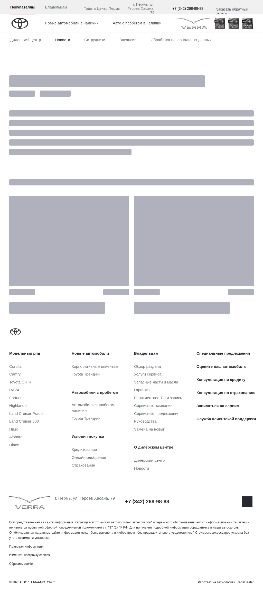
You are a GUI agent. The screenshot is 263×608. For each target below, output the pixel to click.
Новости (62, 40)
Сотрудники (94, 40)
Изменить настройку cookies (29, 555)
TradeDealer (245, 582)
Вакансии (128, 40)
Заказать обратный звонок (232, 11)
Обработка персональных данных (181, 40)
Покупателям (22, 7)
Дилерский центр (25, 40)
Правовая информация (26, 546)
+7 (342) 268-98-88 (187, 8)
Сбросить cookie (21, 564)
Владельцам (56, 7)
